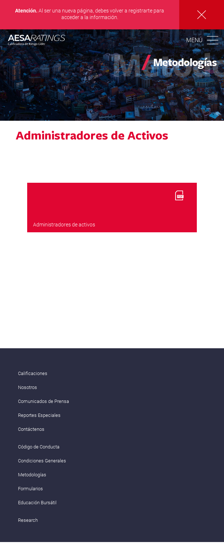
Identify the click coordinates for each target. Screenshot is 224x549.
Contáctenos (31, 429)
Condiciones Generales (42, 460)
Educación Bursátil (37, 502)
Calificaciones (32, 373)
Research (28, 520)
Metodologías (32, 474)
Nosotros (27, 387)
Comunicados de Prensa (43, 401)
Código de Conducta (38, 447)
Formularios (30, 488)
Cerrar (201, 14)
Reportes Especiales (39, 415)
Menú (194, 40)
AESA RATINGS (37, 41)
